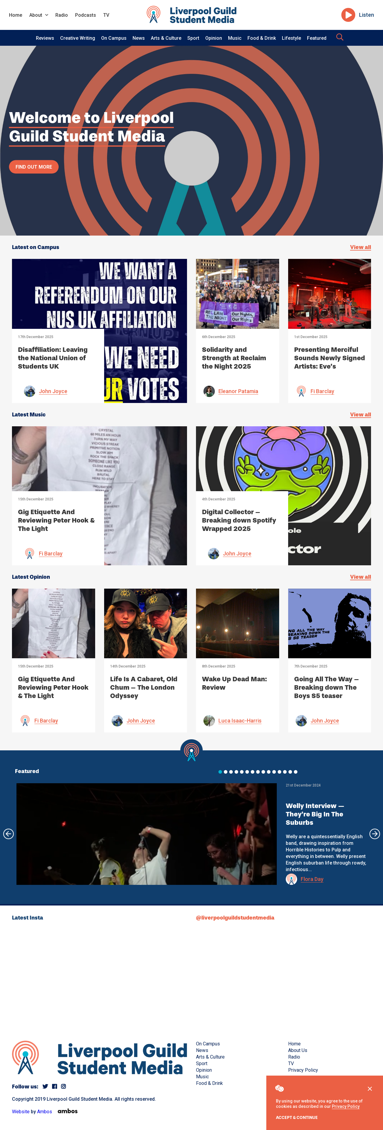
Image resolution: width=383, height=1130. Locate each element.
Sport (193, 38)
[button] (220, 772)
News (139, 38)
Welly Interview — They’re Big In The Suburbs (315, 814)
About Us (297, 1050)
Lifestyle (291, 38)
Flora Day (312, 879)
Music (234, 38)
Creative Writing (77, 38)
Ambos (44, 1111)
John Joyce (53, 391)
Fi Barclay (322, 391)
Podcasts (85, 15)
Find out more (34, 167)
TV (106, 15)
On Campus (114, 38)
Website (21, 1111)
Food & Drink (261, 38)
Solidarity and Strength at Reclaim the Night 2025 (234, 358)
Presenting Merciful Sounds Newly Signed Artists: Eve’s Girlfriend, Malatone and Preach (329, 366)
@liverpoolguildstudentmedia (235, 917)
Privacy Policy (346, 1106)
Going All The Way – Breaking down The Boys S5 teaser (326, 687)
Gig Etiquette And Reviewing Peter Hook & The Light (56, 520)
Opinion (213, 38)
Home (15, 15)
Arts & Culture (166, 38)
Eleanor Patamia (238, 391)
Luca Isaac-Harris (240, 720)
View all (360, 248)
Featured (316, 38)
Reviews (45, 38)
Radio (61, 15)
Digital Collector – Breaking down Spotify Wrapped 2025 (239, 520)
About (35, 15)
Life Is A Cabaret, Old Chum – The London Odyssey (143, 687)
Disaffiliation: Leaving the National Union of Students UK (53, 358)
